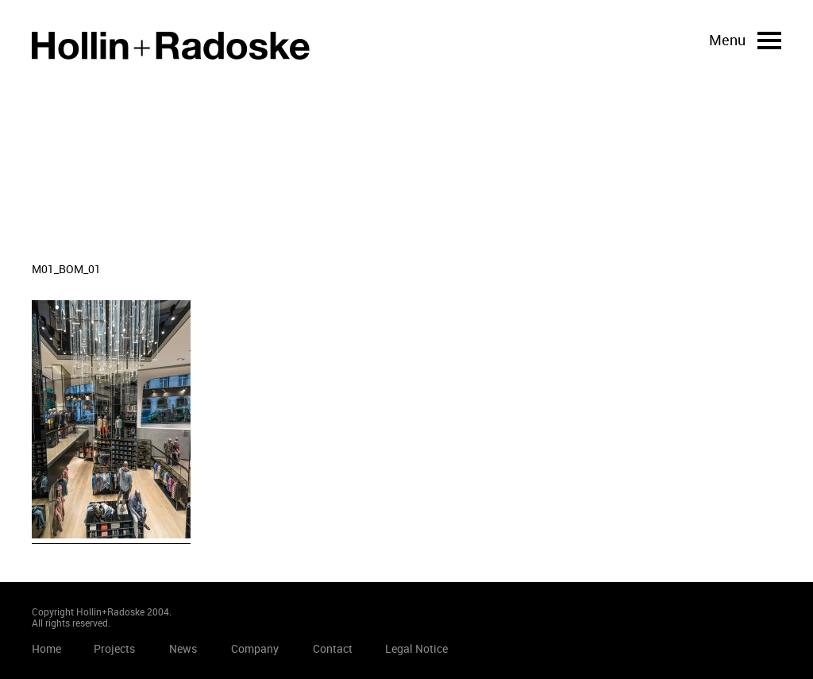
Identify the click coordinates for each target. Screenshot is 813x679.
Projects (114, 648)
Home (171, 46)
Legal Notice (416, 648)
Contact (333, 648)
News (183, 648)
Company (255, 648)
